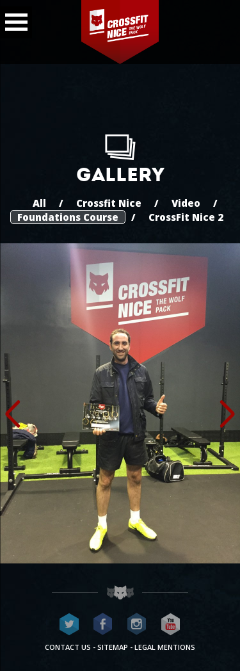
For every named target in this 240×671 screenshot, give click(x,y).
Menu (14, 18)
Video (186, 203)
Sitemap (112, 647)
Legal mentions (164, 647)
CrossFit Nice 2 (185, 217)
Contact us (68, 647)
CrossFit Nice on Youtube (170, 624)
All (39, 203)
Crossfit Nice (108, 203)
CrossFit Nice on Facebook (103, 624)
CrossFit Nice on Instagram (137, 624)
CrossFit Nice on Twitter (69, 624)
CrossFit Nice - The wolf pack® (120, 32)
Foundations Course (67, 217)
